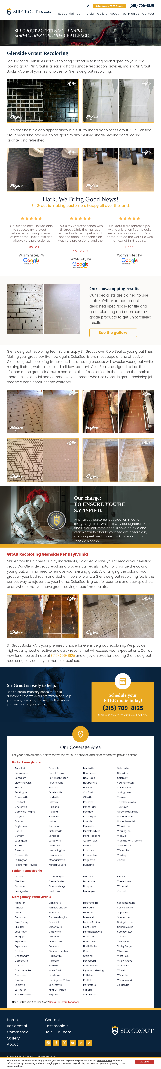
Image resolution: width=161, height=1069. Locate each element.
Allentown (20, 881)
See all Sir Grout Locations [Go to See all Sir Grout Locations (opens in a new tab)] (64, 1002)
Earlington (20, 989)
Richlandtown (91, 855)
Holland (53, 811)
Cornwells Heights (25, 811)
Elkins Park (55, 902)
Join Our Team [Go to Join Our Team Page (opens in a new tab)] (58, 1032)
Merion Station (91, 922)
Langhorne (55, 840)
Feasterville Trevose (26, 864)
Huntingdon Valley (59, 980)
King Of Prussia (57, 989)
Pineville (87, 821)
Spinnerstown (125, 787)
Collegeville (21, 960)
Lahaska (54, 835)
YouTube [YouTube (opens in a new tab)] (73, 1043)
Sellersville (123, 768)
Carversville (21, 797)
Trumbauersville (126, 802)
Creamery (21, 975)
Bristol (18, 787)
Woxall (121, 970)
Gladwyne (55, 931)
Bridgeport (21, 936)
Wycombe (123, 850)
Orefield (121, 876)
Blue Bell (19, 927)
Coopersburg (57, 886)
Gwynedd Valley (58, 951)
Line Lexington (57, 850)
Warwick (122, 835)
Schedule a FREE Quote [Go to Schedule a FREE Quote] (109, 6)
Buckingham (22, 792)
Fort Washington (58, 777)
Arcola (18, 912)
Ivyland (53, 821)
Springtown (124, 792)
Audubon (20, 917)
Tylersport (123, 941)
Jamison (54, 826)
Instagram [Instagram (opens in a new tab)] (48, 1043)
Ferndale (54, 768)
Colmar (19, 965)
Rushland (88, 864)
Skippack (122, 912)
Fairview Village (58, 907)
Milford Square (57, 864)
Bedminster (21, 773)
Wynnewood (124, 980)
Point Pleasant (91, 835)
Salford (87, 989)
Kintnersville (55, 831)
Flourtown (54, 912)
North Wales (90, 946)
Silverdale (123, 773)
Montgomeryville (92, 931)
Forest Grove (56, 773)
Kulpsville (54, 994)
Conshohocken (23, 970)
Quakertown (90, 840)
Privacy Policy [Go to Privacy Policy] (104, 1060)
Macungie (89, 891)
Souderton (123, 917)
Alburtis (19, 876)
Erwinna (19, 850)
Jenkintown (55, 985)
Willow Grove (124, 960)
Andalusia (20, 768)
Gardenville (55, 792)
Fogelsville (89, 881)
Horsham (54, 975)
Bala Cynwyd (22, 922)
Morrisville (88, 768)
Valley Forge (124, 946)
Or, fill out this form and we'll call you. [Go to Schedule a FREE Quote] (123, 715)
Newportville (90, 782)
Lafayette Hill (90, 902)
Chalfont (20, 802)
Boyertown (21, 931)
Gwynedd (54, 946)
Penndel (88, 802)
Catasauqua (56, 876)
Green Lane (55, 941)
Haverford (55, 970)
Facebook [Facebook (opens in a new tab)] (56, 1043)
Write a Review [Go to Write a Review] (88, 5)
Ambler (19, 907)
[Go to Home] (30, 11)
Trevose (121, 797)
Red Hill (87, 980)
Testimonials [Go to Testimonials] (130, 14)
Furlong (53, 787)
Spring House (125, 922)
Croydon (20, 816)
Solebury (122, 777)
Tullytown (122, 806)
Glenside (54, 936)
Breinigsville (21, 891)
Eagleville (20, 985)
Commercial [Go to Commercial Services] (85, 14)
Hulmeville (54, 816)
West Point (123, 956)
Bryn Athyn (21, 941)
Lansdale (88, 907)
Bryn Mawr (21, 946)
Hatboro (54, 960)
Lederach (88, 912)
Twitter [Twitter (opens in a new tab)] (64, 1043)
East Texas (55, 891)
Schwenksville (125, 907)
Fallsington (21, 860)
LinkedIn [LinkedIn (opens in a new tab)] (81, 1043)
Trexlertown (124, 881)
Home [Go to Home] (12, 1019)
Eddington (21, 840)
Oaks (86, 951)
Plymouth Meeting (93, 970)
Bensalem (20, 777)
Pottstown (89, 975)
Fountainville (56, 782)
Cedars (19, 951)
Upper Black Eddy (127, 811)
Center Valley (57, 881)
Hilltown (53, 802)
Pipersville (88, 826)
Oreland (88, 956)
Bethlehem (21, 886)
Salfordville (89, 994)
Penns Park (89, 806)
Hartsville (54, 797)
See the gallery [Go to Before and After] (113, 332)
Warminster (124, 826)
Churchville (21, 806)
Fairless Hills (21, 855)
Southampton (125, 782)
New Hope (89, 777)
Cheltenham (22, 956)
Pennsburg (89, 960)
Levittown (54, 845)
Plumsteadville (91, 831)
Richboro (88, 850)
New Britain (89, 773)
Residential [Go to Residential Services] (66, 14)
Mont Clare (89, 927)
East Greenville (23, 994)
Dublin (18, 831)
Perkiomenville (91, 965)
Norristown (89, 941)
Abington (20, 902)
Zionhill (121, 860)
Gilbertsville (55, 927)
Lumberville (55, 855)
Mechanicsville (57, 860)
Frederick (54, 922)
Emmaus (88, 876)
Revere (87, 845)
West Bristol (124, 845)
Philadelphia (90, 816)
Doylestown (21, 826)
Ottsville (87, 797)
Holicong (54, 806)
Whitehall (122, 886)
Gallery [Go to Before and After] (102, 14)
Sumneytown (124, 931)
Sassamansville (126, 902)
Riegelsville (89, 860)
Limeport (88, 886)
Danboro (20, 821)
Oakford (88, 792)
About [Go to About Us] (114, 14)
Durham (19, 835)
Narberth (88, 936)
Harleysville (55, 956)
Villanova (122, 951)
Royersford (89, 985)
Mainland (88, 917)
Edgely (19, 845)
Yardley (121, 855)
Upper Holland (125, 816)
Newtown (88, 787)
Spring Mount (125, 927)
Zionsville (122, 891)
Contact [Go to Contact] (148, 14)
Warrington (123, 831)
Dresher (19, 980)
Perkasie (88, 811)
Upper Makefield (126, 821)
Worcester (123, 965)
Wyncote (122, 975)
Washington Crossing (129, 840)
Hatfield (53, 965)
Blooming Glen (23, 782)
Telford (121, 936)
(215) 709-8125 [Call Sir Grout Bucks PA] (141, 5)
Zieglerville (123, 985)
